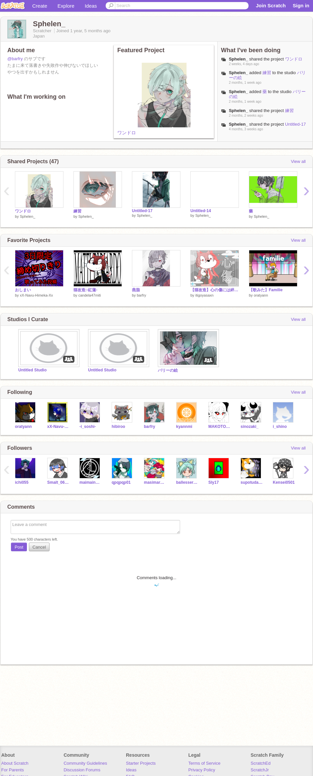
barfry (141, 295)
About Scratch (15, 763)
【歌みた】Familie (265, 290)
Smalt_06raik (58, 482)
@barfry (15, 58)
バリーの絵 (168, 370)
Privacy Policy (201, 769)
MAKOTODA (219, 426)
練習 (266, 72)
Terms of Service (204, 763)
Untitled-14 (200, 210)
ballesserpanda (187, 482)
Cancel (39, 547)
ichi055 (22, 482)
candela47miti (89, 295)
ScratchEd (260, 763)
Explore (65, 6)
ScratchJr (260, 769)
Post (19, 547)
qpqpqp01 (121, 482)
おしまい (23, 290)
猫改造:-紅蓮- (85, 290)
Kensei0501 (284, 482)
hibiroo (118, 426)
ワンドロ (126, 132)
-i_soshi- (87, 426)
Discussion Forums (81, 769)
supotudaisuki (252, 482)
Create (39, 6)
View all (298, 161)
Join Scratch (271, 5)
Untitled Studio (32, 370)
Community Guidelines (85, 763)
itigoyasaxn (204, 295)
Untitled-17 (295, 124)
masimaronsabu (155, 482)
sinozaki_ (250, 426)
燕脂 (136, 290)
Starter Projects (141, 763)
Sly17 (213, 482)
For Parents (12, 769)
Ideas (91, 6)
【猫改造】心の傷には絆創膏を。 (214, 290)
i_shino (280, 426)
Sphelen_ (238, 72)
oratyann (261, 295)
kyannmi (184, 426)
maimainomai (90, 482)
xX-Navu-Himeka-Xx (36, 295)
